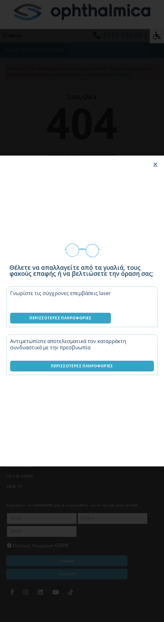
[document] (82, 311)
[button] (155, 164)
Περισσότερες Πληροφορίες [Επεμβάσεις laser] (60, 318)
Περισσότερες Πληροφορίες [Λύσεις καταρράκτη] (82, 366)
